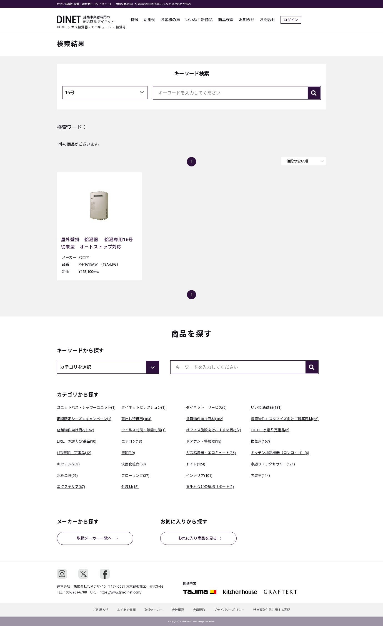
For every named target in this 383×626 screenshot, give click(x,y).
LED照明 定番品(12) (74, 453)
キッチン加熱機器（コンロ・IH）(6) (280, 453)
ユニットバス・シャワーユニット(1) (86, 407)
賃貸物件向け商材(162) (204, 419)
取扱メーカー (151, 610)
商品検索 (247, 16)
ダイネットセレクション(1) (143, 407)
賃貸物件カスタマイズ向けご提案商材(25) (285, 419)
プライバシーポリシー (233, 610)
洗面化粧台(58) (133, 464)
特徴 (150, 16)
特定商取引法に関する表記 (278, 610)
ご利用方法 (94, 610)
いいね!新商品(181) (266, 407)
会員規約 (201, 610)
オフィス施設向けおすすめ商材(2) (213, 430)
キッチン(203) (68, 464)
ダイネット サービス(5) (206, 407)
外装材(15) (130, 487)
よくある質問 (122, 610)
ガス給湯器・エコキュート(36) (211, 453)
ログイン (316, 17)
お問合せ (291, 16)
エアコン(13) (131, 441)
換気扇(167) (260, 441)
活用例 (166, 16)
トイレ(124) (195, 464)
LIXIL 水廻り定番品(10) (76, 441)
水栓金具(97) (67, 475)
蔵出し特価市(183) (136, 419)
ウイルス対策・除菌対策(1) (143, 430)
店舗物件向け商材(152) (75, 430)
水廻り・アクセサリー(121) (273, 464)
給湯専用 (122, 27)
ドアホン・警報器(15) (203, 441)
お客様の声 (189, 16)
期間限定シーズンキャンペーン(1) (84, 419)
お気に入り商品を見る (198, 538)
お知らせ (269, 16)
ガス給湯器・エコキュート (91, 27)
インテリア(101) (199, 475)
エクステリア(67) (71, 487)
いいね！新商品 (218, 16)
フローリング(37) (135, 475)
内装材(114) (260, 475)
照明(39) (128, 453)
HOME (61, 27)
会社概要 (178, 610)
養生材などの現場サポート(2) (210, 487)
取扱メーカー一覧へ (94, 538)
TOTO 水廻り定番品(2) (270, 430)
